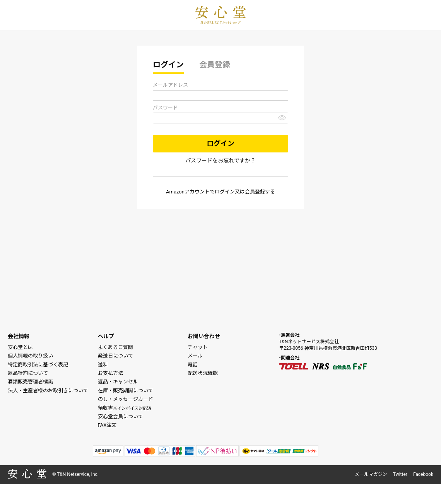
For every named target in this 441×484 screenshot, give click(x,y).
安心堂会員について (120, 416)
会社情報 (18, 336)
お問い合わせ (204, 336)
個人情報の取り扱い (30, 356)
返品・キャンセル (118, 382)
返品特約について (28, 373)
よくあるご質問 (115, 347)
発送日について (115, 356)
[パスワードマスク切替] (282, 117)
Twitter (400, 474)
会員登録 (214, 64)
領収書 (124, 408)
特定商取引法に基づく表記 (38, 365)
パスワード (165, 108)
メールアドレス (170, 85)
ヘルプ (106, 336)
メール (195, 356)
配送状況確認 (203, 373)
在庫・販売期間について (125, 390)
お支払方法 (110, 373)
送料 (103, 365)
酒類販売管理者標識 (30, 382)
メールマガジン (371, 474)
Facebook (423, 474)
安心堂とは (20, 347)
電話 (193, 365)
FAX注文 (107, 425)
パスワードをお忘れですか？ (220, 160)
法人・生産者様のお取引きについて (48, 390)
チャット (198, 347)
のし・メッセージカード (125, 399)
